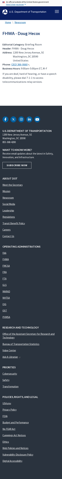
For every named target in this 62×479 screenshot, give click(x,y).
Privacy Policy (9, 409)
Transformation (10, 386)
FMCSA (6, 265)
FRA (4, 272)
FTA (4, 278)
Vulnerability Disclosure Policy (17, 454)
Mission (6, 191)
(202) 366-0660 (20, 64)
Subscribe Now (17, 165)
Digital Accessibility (12, 461)
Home (8, 22)
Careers (6, 229)
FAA (4, 253)
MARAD (6, 291)
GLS (4, 285)
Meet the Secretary (12, 184)
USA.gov (6, 403)
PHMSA (6, 317)
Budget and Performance (15, 422)
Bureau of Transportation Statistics (20, 344)
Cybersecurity (9, 373)
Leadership (8, 210)
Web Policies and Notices (15, 448)
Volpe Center (9, 350)
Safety (5, 380)
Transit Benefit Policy (13, 223)
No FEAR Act (8, 429)
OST (4, 310)
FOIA (4, 416)
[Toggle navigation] (57, 11)
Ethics (5, 441)
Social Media (8, 204)
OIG (4, 304)
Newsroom (20, 22)
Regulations (8, 216)
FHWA (5, 259)
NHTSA (6, 297)
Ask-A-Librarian (11, 356)
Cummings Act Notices (14, 435)
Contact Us (8, 236)
